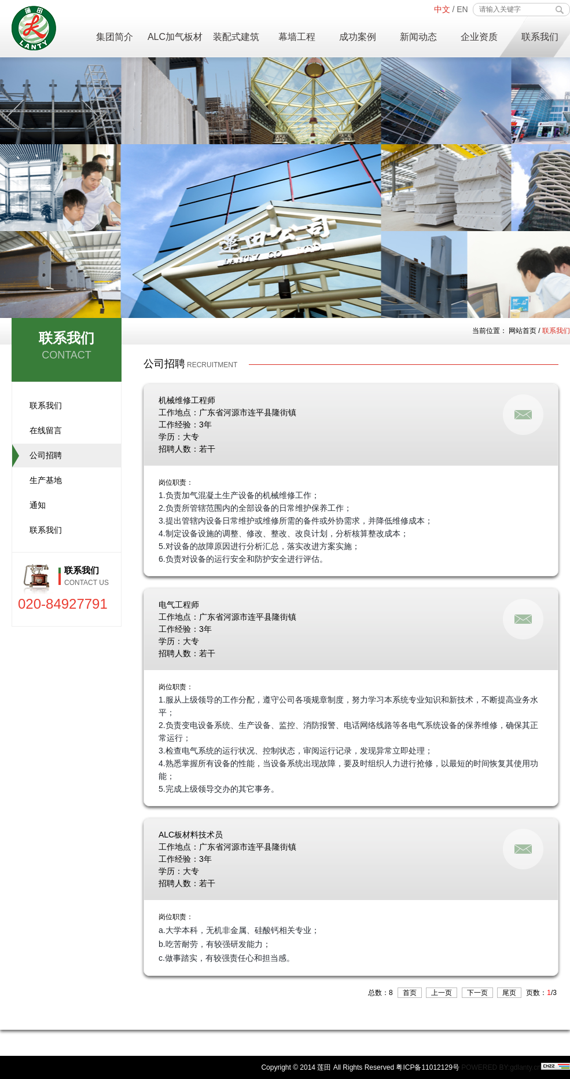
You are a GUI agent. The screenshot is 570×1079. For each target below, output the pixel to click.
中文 (442, 9)
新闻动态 (418, 37)
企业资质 (479, 37)
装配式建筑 (236, 37)
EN (462, 9)
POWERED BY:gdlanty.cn (501, 1067)
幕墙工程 (296, 37)
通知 (38, 505)
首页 (410, 993)
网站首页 (522, 331)
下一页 (477, 993)
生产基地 (46, 480)
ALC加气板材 (175, 37)
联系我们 (539, 37)
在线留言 (46, 430)
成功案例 (357, 37)
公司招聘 (46, 455)
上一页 (441, 993)
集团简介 (114, 37)
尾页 (509, 993)
